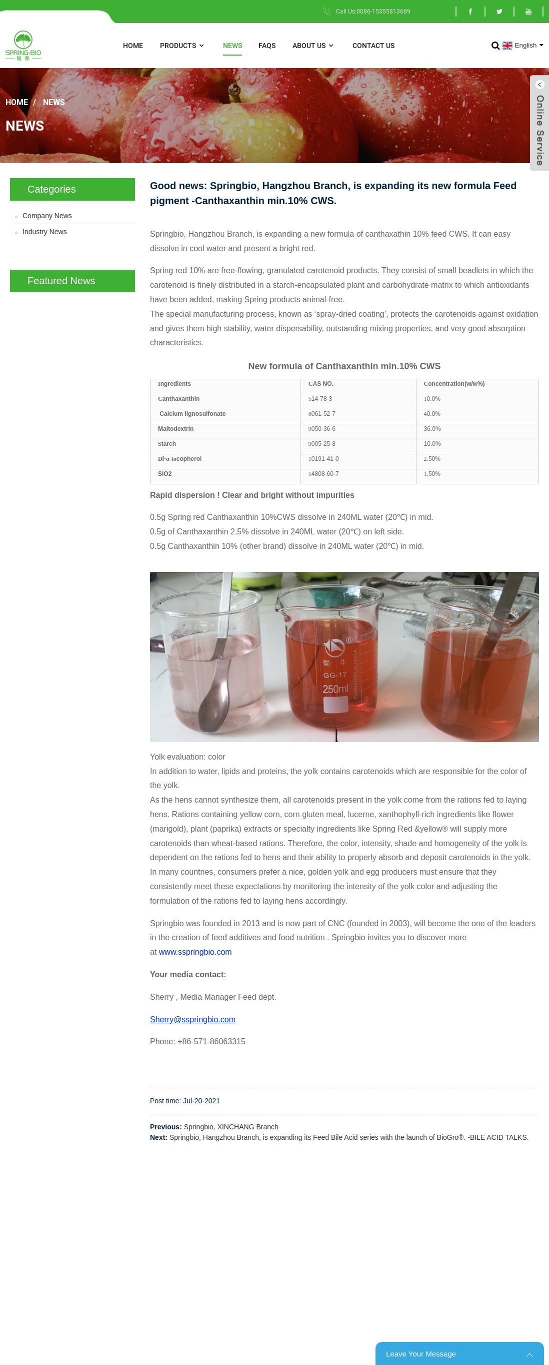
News (232, 46)
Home (133, 46)
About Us (314, 46)
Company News (47, 216)
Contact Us (373, 46)
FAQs (267, 46)
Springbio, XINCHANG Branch (231, 1127)
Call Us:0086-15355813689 (373, 11)
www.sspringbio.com (196, 952)
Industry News (44, 232)
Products (183, 46)
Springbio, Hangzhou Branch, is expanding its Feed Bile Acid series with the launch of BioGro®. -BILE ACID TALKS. (349, 1137)
